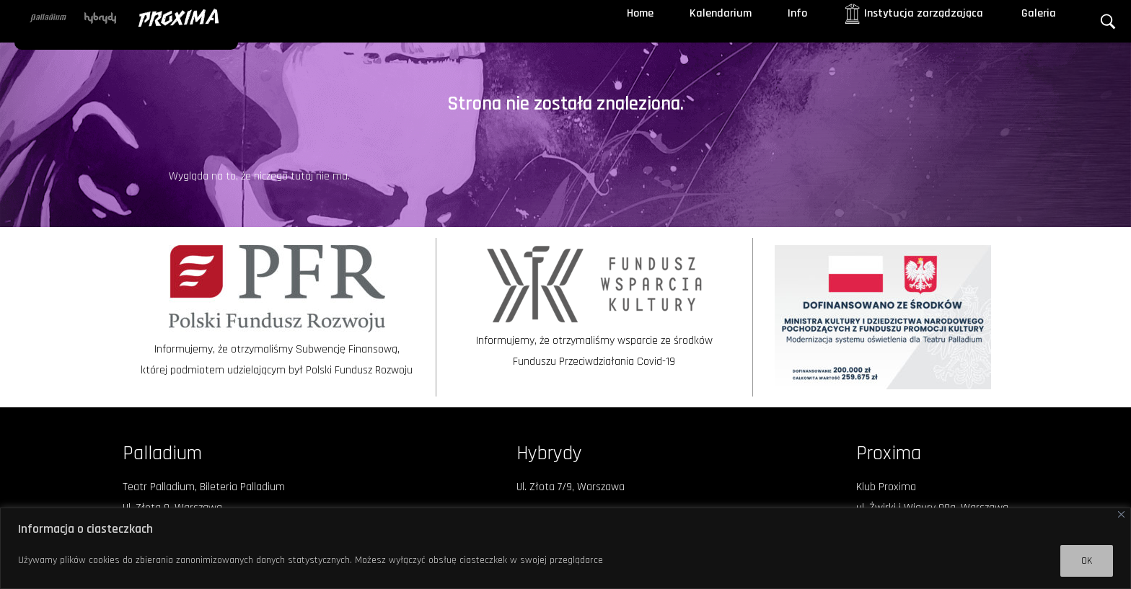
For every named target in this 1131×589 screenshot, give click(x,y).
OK (1086, 560)
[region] (565, 548)
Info (797, 13)
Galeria (1038, 13)
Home (640, 13)
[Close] (1121, 514)
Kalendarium (721, 13)
